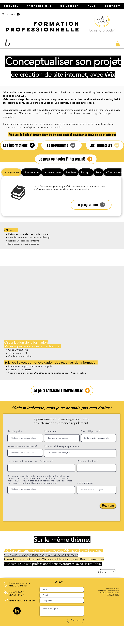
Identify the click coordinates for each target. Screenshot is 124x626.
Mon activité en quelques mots (61, 446)
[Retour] (107, 572)
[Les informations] (19, 145)
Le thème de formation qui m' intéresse (30, 461)
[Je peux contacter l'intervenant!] (66, 159)
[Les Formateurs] (105, 145)
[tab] (11, 172)
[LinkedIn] (17, 611)
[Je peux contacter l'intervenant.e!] (62, 390)
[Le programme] (91, 205)
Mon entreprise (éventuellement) (22, 446)
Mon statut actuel (86, 461)
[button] (118, 43)
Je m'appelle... (16, 431)
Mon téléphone (89, 431)
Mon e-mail (50, 431)
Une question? (85, 483)
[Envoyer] (108, 506)
